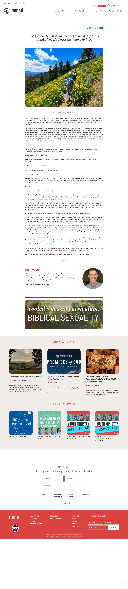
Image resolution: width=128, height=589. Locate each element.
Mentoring (103, 11)
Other (71, 496)
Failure (64, 260)
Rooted (49, 382)
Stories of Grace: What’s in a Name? (25, 376)
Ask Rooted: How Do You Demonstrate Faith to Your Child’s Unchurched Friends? (101, 379)
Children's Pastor (57, 496)
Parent (71, 494)
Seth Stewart (57, 112)
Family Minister (85, 494)
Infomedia (79, 536)
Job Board (71, 523)
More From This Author (35, 284)
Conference (94, 11)
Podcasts (71, 521)
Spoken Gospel (48, 276)
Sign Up (102, 6)
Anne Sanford (13, 380)
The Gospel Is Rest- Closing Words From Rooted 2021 (63, 377)
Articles (71, 518)
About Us (120, 11)
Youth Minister (57, 494)
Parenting (69, 11)
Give (94, 6)
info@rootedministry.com (50, 518)
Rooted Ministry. (62, 536)
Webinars (112, 11)
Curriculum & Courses (81, 11)
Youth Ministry (59, 11)
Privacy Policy (72, 526)
